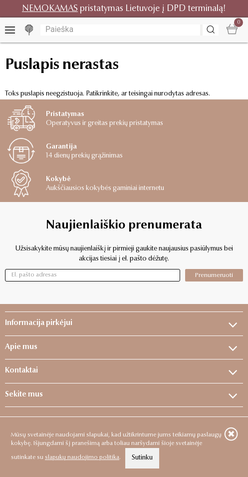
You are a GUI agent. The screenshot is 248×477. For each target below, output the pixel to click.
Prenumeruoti (214, 275)
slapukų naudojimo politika (82, 457)
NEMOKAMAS (50, 8)
